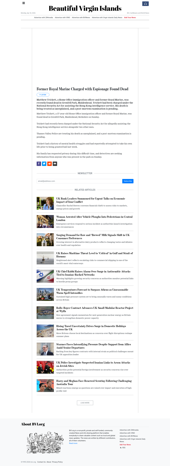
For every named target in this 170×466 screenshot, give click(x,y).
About (49, 462)
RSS (122, 448)
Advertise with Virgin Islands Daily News (107, 17)
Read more (73, 443)
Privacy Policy (57, 462)
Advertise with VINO (62, 17)
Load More (85, 403)
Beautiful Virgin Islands (85, 8)
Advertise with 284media (43, 17)
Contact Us (41, 462)
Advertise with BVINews (81, 17)
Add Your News (130, 17)
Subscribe (128, 181)
